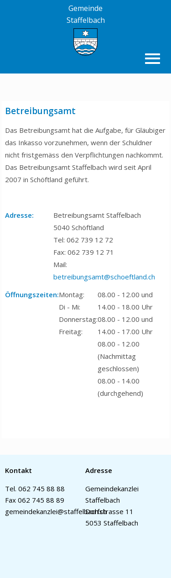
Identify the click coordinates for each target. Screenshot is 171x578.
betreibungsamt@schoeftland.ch (104, 276)
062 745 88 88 (41, 488)
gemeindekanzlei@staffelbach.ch (56, 511)
